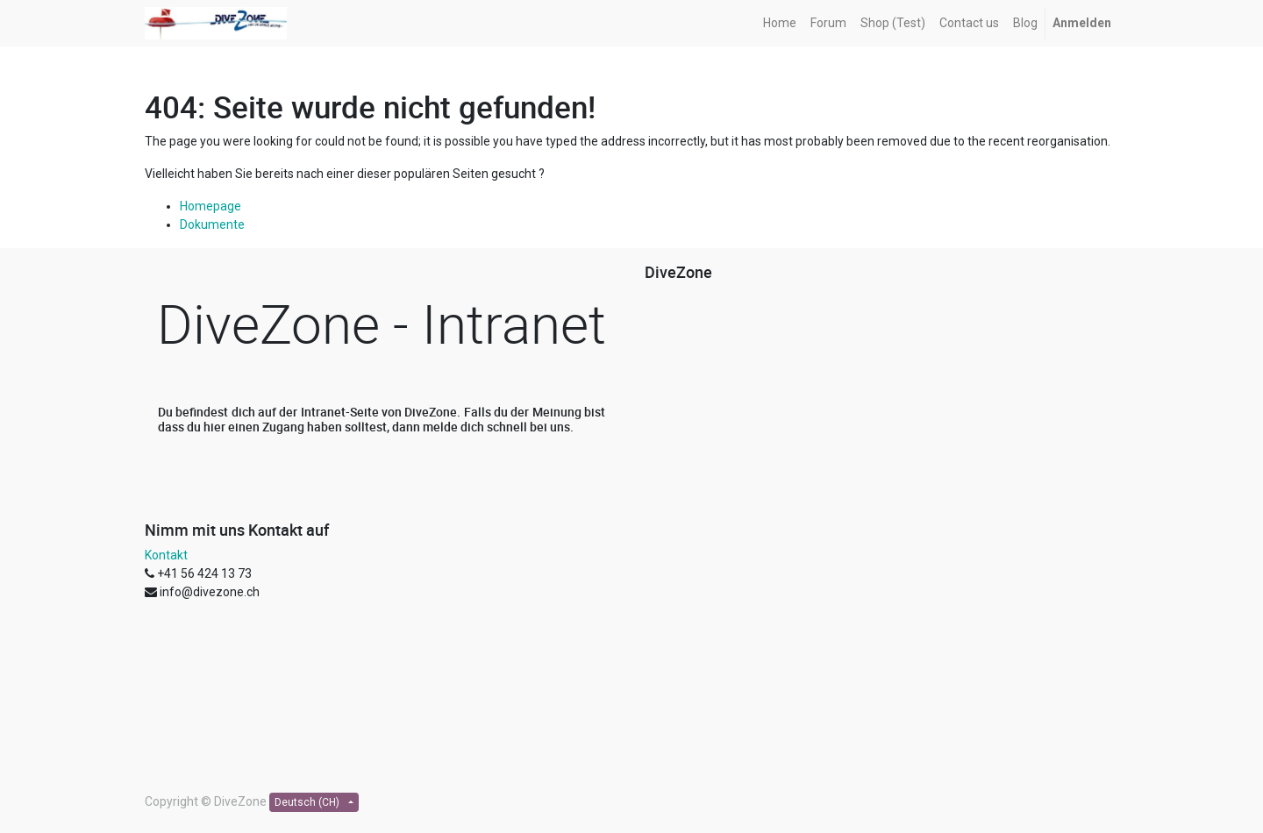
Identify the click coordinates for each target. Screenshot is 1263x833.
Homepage (210, 206)
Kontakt (166, 555)
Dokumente (212, 224)
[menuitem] (779, 23)
